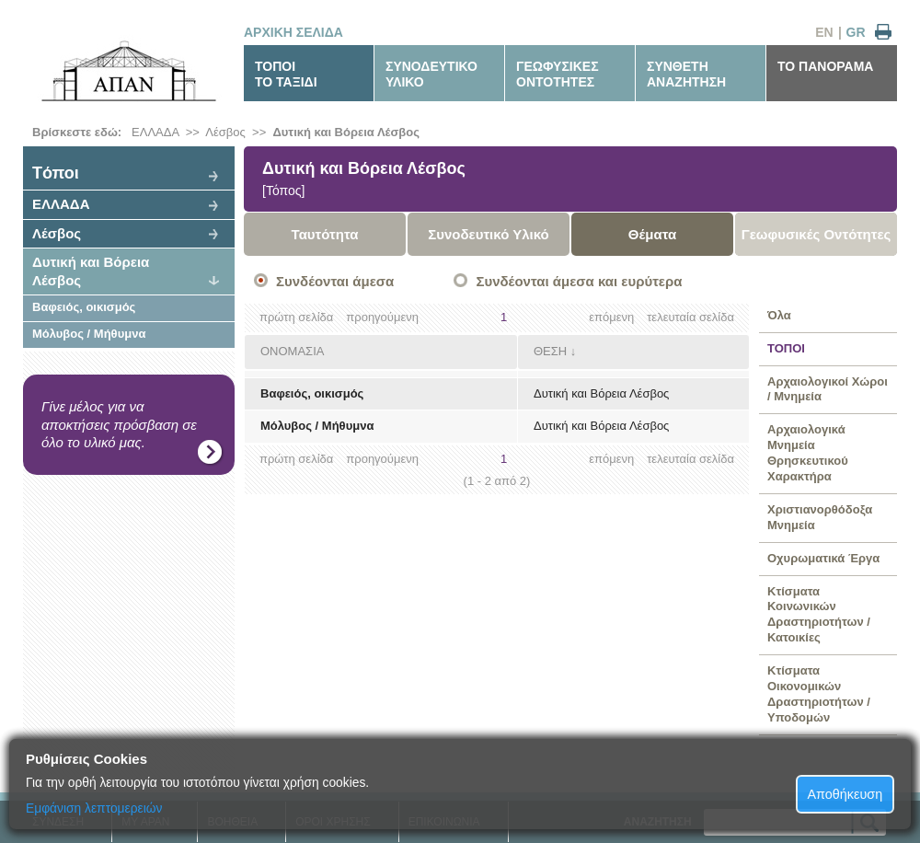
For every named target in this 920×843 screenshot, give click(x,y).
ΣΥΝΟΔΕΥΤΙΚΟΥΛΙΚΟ (431, 74)
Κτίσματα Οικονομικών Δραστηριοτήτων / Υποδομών (818, 694)
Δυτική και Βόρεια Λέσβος (346, 132)
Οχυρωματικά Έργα (823, 558)
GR (856, 32)
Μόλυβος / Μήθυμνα (88, 334)
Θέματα (652, 234)
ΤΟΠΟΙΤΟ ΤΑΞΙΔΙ (286, 74)
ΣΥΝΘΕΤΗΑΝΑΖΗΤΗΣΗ (686, 74)
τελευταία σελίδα (690, 317)
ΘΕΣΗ (550, 351)
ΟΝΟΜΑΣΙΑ (292, 351)
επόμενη (611, 317)
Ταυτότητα (325, 234)
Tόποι (55, 173)
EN (824, 32)
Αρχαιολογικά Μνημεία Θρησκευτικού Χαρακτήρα (807, 452)
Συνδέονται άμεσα (335, 281)
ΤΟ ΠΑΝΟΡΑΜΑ (825, 66)
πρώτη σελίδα (296, 317)
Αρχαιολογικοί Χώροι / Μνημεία (827, 389)
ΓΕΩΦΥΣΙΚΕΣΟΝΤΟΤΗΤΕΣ (557, 74)
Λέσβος (225, 132)
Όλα (779, 315)
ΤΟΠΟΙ (786, 348)
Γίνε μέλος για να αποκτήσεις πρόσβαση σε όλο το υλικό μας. (119, 424)
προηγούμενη (382, 317)
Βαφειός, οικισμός (83, 307)
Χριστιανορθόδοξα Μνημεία (819, 517)
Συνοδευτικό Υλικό (488, 234)
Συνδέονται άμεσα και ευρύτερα (579, 281)
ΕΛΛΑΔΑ (155, 132)
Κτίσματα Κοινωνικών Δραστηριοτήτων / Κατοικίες (818, 614)
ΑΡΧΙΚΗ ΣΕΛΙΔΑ (293, 32)
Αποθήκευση (845, 794)
